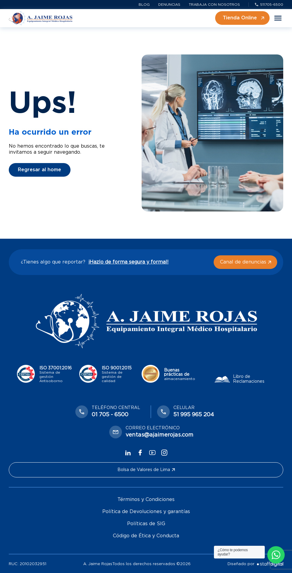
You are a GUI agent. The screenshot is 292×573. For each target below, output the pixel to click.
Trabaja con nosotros (214, 4)
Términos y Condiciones (146, 499)
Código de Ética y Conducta (146, 535)
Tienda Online (243, 17)
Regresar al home (39, 169)
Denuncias (169, 4)
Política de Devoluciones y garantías (146, 511)
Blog (144, 4)
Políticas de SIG (146, 523)
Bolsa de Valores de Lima (146, 470)
